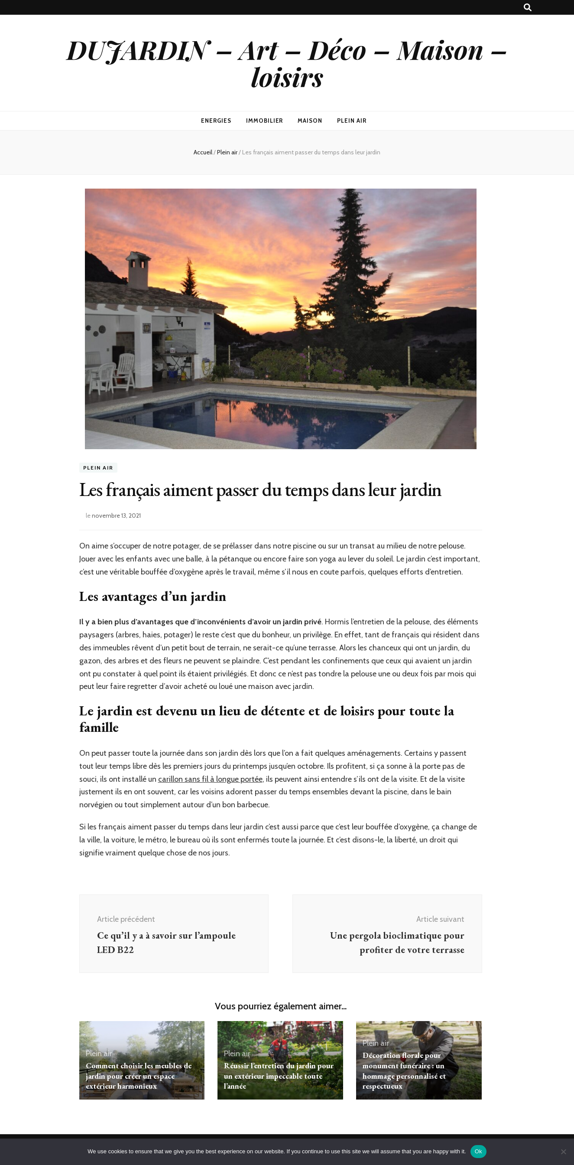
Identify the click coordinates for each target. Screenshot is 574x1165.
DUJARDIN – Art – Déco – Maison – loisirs (287, 63)
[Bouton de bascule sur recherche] (528, 7)
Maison (310, 120)
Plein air (351, 120)
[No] (563, 1151)
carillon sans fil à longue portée (210, 779)
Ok (478, 1151)
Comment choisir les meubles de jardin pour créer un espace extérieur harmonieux (138, 1076)
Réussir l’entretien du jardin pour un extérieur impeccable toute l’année (279, 1076)
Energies (216, 120)
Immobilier (264, 120)
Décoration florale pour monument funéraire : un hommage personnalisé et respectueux (404, 1070)
